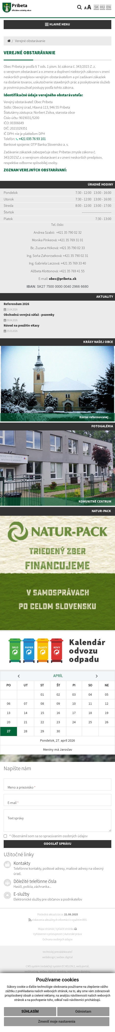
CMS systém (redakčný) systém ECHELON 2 (50, 966)
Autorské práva (73, 934)
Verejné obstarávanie (30, 41)
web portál (82, 966)
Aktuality (104, 296)
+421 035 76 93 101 (32, 139)
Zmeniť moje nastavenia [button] (56, 1021)
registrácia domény (78, 971)
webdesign (48, 957)
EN (108, 7)
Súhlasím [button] (30, 1011)
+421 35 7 (63, 232)
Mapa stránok (46, 929)
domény (61, 971)
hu (102, 7)
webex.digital (65, 957)
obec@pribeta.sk (62, 278)
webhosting (31, 971)
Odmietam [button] (83, 1011)
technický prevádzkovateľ (57, 952)
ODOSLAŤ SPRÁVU (57, 843)
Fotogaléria (102, 426)
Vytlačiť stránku (66, 929)
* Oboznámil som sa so (45, 836)
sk (96, 7)
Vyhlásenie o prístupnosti (48, 934)
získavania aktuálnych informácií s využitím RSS (58, 920)
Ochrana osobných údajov (57, 939)
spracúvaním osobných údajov (65, 836)
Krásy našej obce (98, 342)
